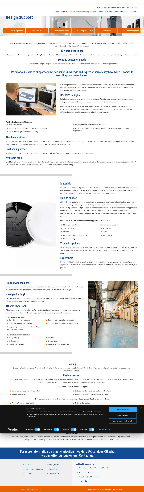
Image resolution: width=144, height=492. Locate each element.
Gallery (109, 12)
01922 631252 (131, 7)
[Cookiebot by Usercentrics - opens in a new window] (12, 488)
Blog (127, 12)
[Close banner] (141, 466)
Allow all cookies (123, 468)
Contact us (86, 455)
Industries (102, 12)
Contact (133, 12)
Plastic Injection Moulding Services (83, 12)
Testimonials (118, 12)
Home (57, 12)
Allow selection (122, 474)
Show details (102, 488)
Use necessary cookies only (122, 479)
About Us (63, 12)
